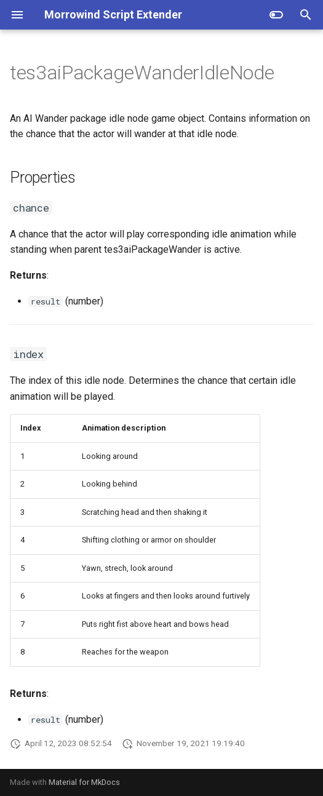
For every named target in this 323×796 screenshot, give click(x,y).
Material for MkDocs (84, 782)
